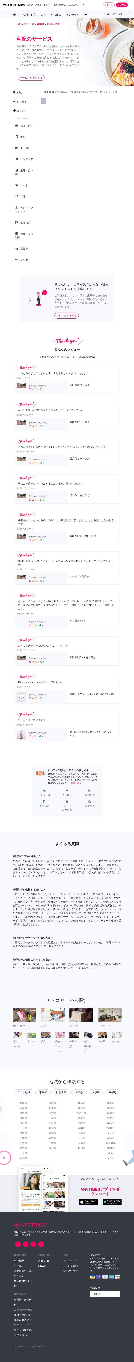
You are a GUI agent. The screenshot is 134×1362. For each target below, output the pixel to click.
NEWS (42, 1265)
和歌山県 (82, 1113)
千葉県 (23, 1153)
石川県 (52, 1108)
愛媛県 (110, 1103)
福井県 (52, 1113)
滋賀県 (52, 1148)
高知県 (110, 1108)
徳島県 (81, 1143)
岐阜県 (52, 1128)
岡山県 (81, 1128)
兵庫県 (81, 1103)
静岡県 (52, 1133)
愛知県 (52, 1138)
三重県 (52, 1143)
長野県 (52, 1123)
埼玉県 (79, 1092)
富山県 (52, 1103)
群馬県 (23, 1148)
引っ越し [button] (56, 14)
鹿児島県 (111, 1143)
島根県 (81, 1123)
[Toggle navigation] (129, 5)
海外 (110, 1153)
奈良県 (81, 1108)
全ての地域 (24, 1092)
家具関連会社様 (23, 1309)
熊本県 (110, 1128)
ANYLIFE (43, 1260)
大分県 (110, 1133)
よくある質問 (70, 1265)
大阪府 (96, 1092)
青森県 (23, 1108)
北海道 (23, 1103)
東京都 (43, 1092)
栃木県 (23, 1143)
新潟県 (23, 1158)
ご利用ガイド (70, 1260)
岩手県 (23, 1113)
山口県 (81, 1138)
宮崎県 (110, 1138)
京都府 (112, 1092)
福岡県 (110, 1113)
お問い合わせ (70, 1270)
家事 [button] (43, 14)
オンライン (110, 1158)
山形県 (23, 1128)
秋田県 (23, 1123)
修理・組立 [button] (29, 14)
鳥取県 (81, 1118)
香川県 (81, 1148)
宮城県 (23, 1118)
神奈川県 (61, 1092)
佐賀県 (110, 1118)
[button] (44, 793)
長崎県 (110, 1123)
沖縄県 (110, 1148)
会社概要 (19, 1260)
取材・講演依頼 (23, 1314)
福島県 (23, 1133)
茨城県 (23, 1138)
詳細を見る (76, 783)
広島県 (81, 1133)
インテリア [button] (72, 14)
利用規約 (19, 1265)
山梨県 (52, 1118)
